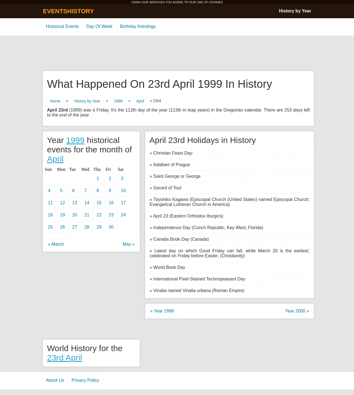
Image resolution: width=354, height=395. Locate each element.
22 (99, 215)
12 (62, 202)
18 (50, 215)
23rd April (64, 357)
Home (55, 101)
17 (123, 202)
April (140, 101)
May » (129, 244)
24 (123, 215)
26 (62, 227)
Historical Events (62, 26)
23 (111, 215)
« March (56, 244)
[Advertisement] (177, 53)
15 (99, 202)
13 (74, 202)
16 (111, 202)
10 (123, 190)
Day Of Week (99, 26)
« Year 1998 (162, 311)
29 (99, 227)
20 (74, 215)
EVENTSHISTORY (68, 11)
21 (86, 215)
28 (86, 227)
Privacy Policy (85, 380)
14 (86, 202)
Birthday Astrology (138, 26)
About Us (55, 380)
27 (74, 227)
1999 (118, 101)
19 (62, 215)
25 (50, 227)
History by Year (295, 11)
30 (111, 227)
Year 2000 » (297, 311)
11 (50, 202)
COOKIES (216, 2)
